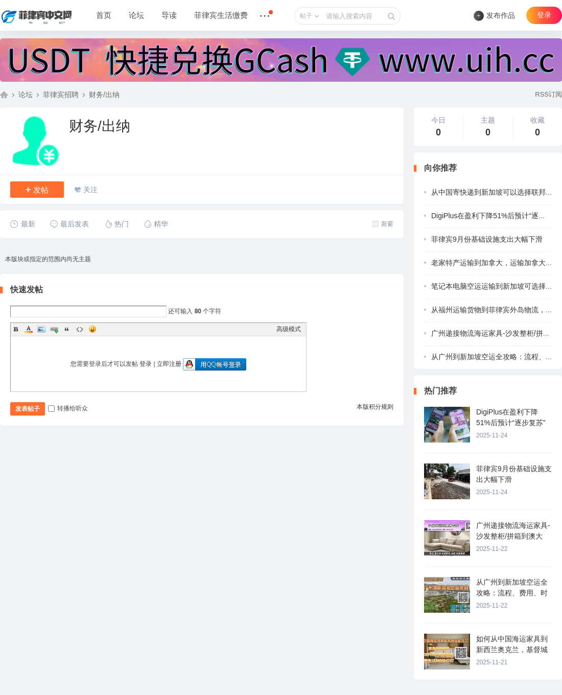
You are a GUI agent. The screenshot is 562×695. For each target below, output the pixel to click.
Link (54, 329)
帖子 (306, 15)
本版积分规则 (375, 406)
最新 (22, 224)
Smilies (92, 329)
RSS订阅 (548, 94)
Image (41, 329)
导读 (169, 15)
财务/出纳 (104, 94)
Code (80, 329)
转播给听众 (68, 408)
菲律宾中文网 (4, 94)
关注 (90, 190)
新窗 (382, 223)
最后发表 (69, 224)
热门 (116, 224)
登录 (544, 15)
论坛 (136, 15)
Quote (67, 329)
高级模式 (288, 329)
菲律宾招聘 (61, 94)
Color (29, 329)
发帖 (37, 189)
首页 (103, 15)
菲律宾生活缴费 (221, 15)
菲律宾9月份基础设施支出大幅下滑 (487, 239)
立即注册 (169, 363)
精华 (155, 224)
